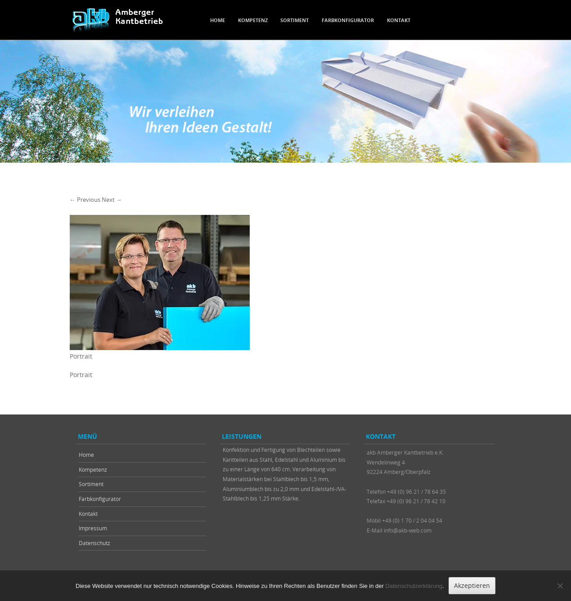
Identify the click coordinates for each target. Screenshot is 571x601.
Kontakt (398, 20)
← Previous (85, 200)
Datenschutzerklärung (413, 586)
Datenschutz (94, 542)
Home (217, 20)
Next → (112, 200)
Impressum (93, 528)
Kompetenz (253, 20)
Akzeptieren (472, 585)
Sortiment (294, 20)
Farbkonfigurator (348, 20)
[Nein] (559, 585)
